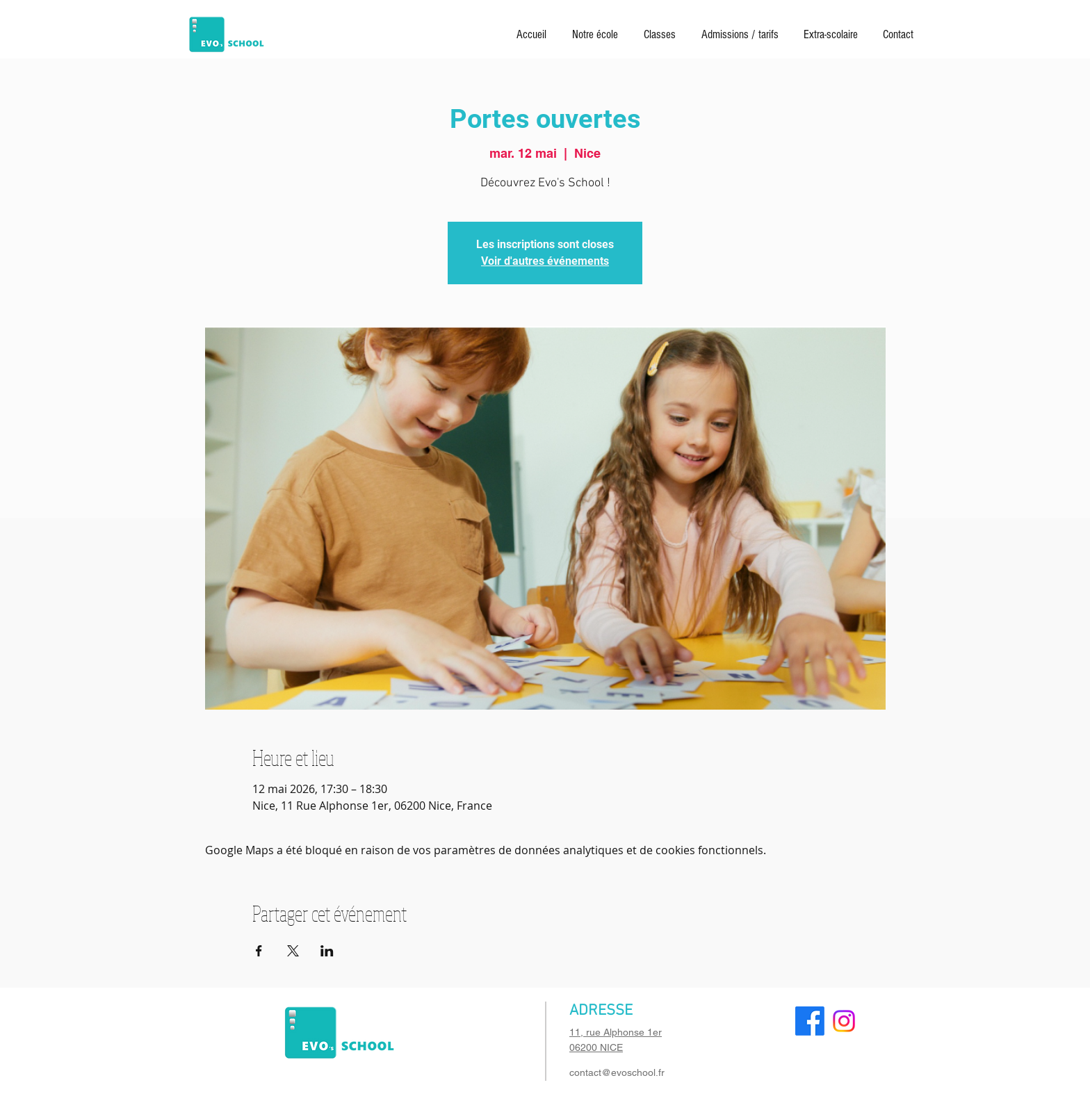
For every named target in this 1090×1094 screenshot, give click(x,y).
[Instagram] (844, 1021)
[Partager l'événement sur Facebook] (259, 950)
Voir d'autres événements (545, 261)
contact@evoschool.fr (617, 1072)
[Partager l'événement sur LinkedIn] (327, 950)
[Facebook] (809, 1021)
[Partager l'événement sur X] (293, 950)
